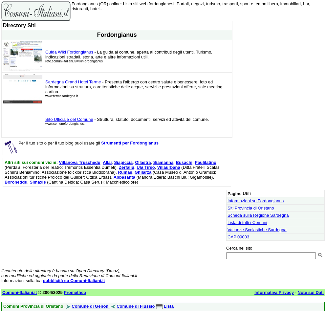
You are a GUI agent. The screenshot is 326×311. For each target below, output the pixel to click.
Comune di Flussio (136, 306)
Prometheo (75, 292)
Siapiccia (123, 162)
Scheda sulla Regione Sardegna (258, 215)
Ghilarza (143, 172)
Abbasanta (124, 177)
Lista (169, 306)
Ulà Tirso (146, 167)
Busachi (184, 162)
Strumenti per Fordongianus (130, 143)
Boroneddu (16, 182)
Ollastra (143, 162)
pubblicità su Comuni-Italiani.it (74, 280)
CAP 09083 (238, 236)
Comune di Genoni (91, 306)
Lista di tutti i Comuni (247, 222)
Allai (107, 162)
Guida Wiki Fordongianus (69, 52)
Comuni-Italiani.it (19, 292)
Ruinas (125, 172)
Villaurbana (168, 167)
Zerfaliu (126, 167)
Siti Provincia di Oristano (251, 208)
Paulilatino (205, 162)
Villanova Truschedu (79, 162)
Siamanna (163, 162)
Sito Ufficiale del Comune (69, 119)
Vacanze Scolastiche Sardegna (257, 229)
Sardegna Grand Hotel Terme (73, 81)
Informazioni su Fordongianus (256, 200)
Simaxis (38, 182)
